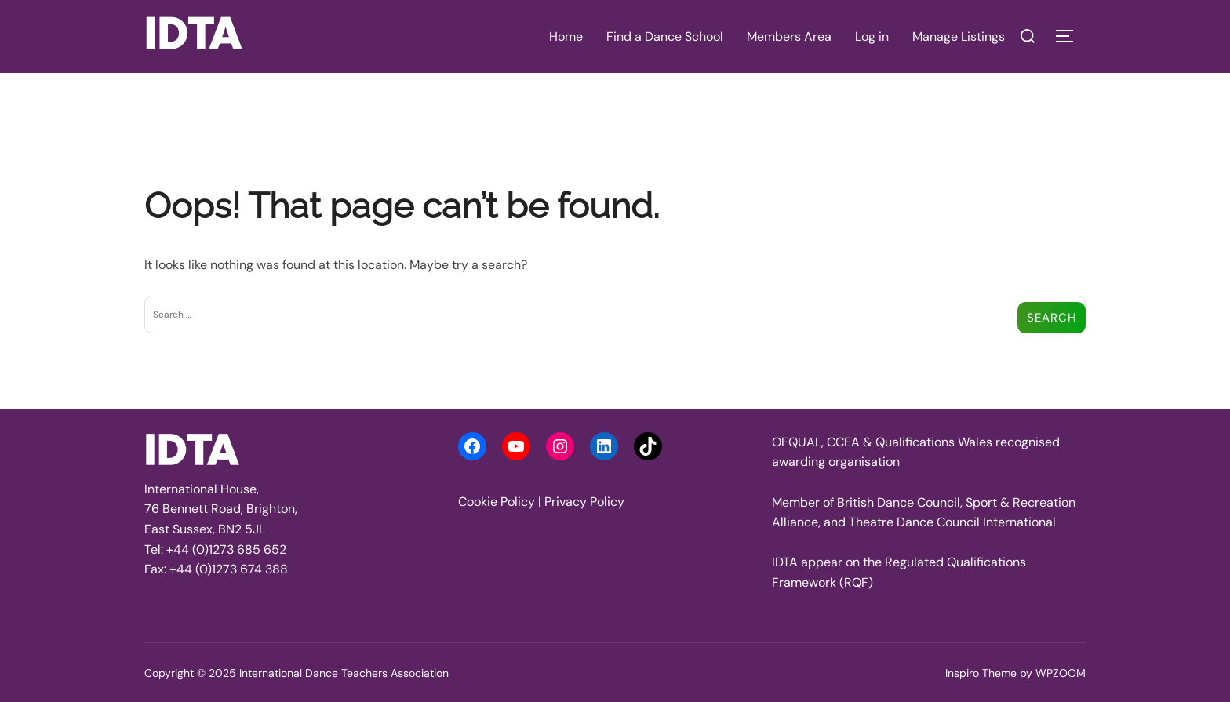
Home (566, 36)
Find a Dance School (664, 36)
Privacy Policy (584, 501)
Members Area (789, 36)
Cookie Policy (496, 501)
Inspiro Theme (981, 673)
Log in (872, 36)
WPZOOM (1060, 673)
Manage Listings (958, 36)
